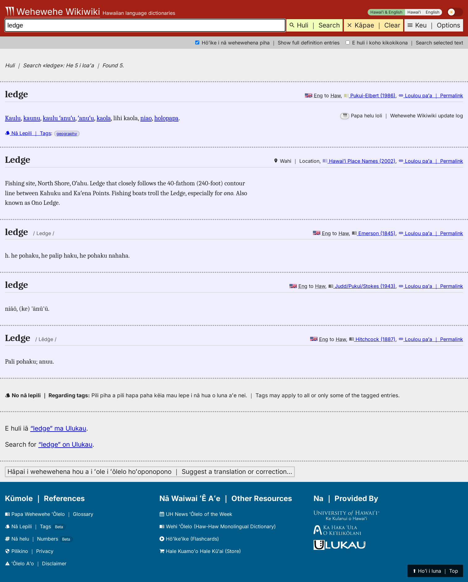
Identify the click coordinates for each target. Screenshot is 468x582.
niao (146, 118)
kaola (104, 118)
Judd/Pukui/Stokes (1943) (361, 286)
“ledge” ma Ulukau (58, 428)
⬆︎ (435, 571)
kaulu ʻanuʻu (59, 118)
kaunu (31, 118)
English (433, 12)
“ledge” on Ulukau (65, 444)
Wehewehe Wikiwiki (52, 11)
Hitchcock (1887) (372, 339)
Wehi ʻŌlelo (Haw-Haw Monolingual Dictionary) (217, 526)
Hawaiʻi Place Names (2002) (359, 161)
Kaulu (13, 118)
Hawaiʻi (414, 12)
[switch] (455, 12)
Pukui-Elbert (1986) (369, 95)
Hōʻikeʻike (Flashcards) (189, 539)
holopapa (166, 118)
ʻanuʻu (86, 118)
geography (67, 133)
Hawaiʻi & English (386, 12)
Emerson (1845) (373, 233)
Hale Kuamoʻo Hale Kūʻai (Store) (200, 551)
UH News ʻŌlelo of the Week (195, 514)
